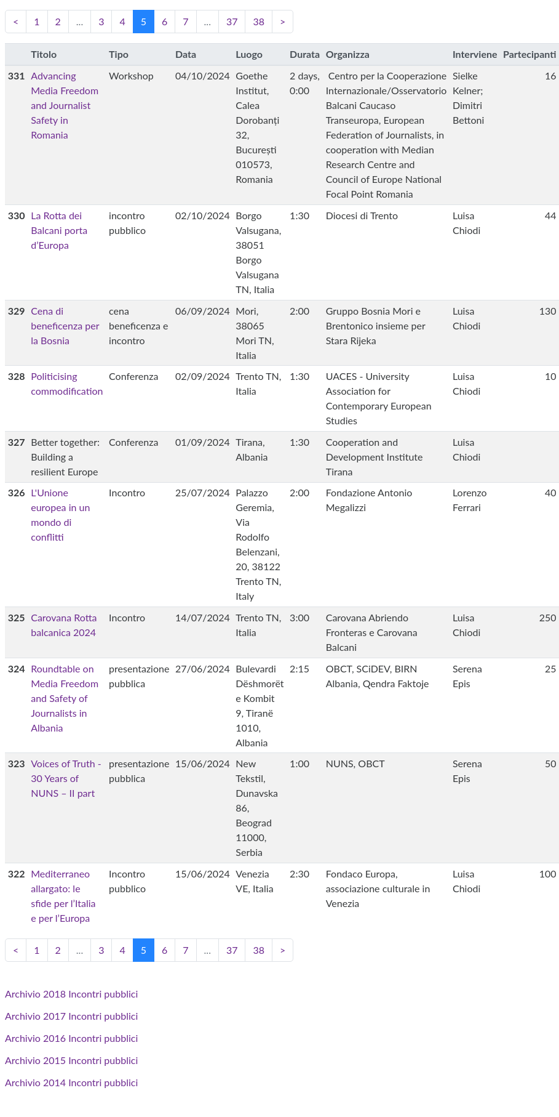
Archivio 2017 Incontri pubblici (71, 1016)
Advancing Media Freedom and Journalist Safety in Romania (64, 105)
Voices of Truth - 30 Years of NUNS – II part (66, 778)
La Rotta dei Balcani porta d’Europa (59, 230)
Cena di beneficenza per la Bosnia (65, 325)
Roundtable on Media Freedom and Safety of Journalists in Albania (64, 698)
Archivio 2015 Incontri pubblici (71, 1060)
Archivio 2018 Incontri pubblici (71, 993)
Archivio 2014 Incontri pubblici (71, 1082)
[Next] (282, 21)
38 (258, 21)
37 (232, 21)
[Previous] (15, 21)
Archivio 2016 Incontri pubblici (71, 1038)
